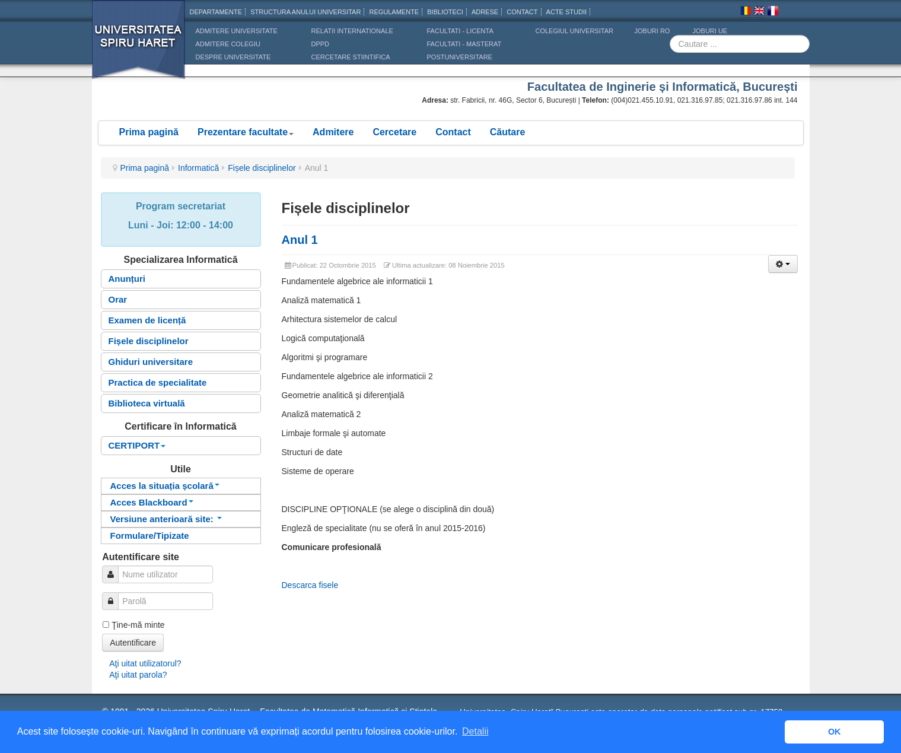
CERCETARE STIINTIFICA (350, 57)
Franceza (773, 12)
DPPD (320, 43)
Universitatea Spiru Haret (139, 47)
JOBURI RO (652, 30)
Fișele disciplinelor (261, 168)
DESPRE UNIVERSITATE (233, 57)
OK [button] (834, 731)
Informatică (198, 168)
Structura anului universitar (305, 11)
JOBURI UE (710, 30)
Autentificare (133, 642)
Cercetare (394, 132)
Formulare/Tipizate (149, 535)
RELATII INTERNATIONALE (352, 30)
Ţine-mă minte (138, 625)
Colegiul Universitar (574, 30)
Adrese (485, 11)
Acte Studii (566, 11)
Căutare (508, 132)
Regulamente (394, 11)
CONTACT (522, 11)
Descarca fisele (310, 585)
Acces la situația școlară (164, 486)
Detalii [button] (475, 731)
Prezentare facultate (246, 132)
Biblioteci (445, 11)
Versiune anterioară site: (166, 519)
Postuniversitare (459, 57)
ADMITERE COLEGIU (228, 43)
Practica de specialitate (158, 382)
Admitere (333, 132)
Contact (453, 132)
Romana (745, 12)
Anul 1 (300, 239)
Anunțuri (127, 279)
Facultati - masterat (464, 43)
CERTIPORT (137, 445)
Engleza (759, 12)
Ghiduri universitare (151, 362)
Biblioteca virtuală (147, 403)
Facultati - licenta (460, 30)
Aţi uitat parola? (138, 674)
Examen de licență (147, 320)
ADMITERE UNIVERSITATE (237, 30)
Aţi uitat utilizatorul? (145, 663)
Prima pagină (149, 132)
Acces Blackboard (151, 502)
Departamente (216, 11)
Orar (118, 299)
